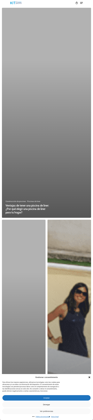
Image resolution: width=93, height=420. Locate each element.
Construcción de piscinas (16, 201)
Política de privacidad (43, 417)
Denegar (46, 405)
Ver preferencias (46, 411)
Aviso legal (55, 417)
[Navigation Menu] (81, 3)
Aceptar (46, 398)
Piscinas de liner (33, 201)
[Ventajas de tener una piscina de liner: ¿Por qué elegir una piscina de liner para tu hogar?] (46, 113)
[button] (89, 377)
